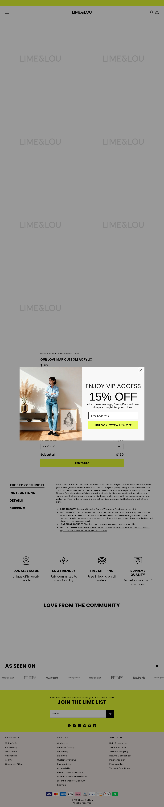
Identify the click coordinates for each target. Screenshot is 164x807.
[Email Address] (113, 415)
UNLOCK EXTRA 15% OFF (113, 425)
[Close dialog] (141, 370)
